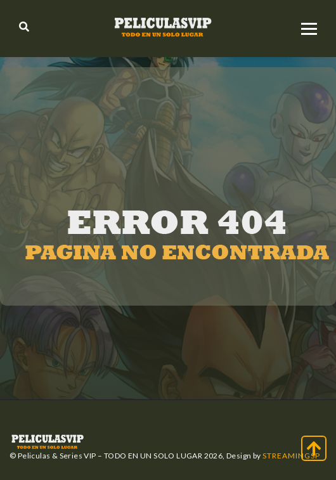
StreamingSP (291, 455)
